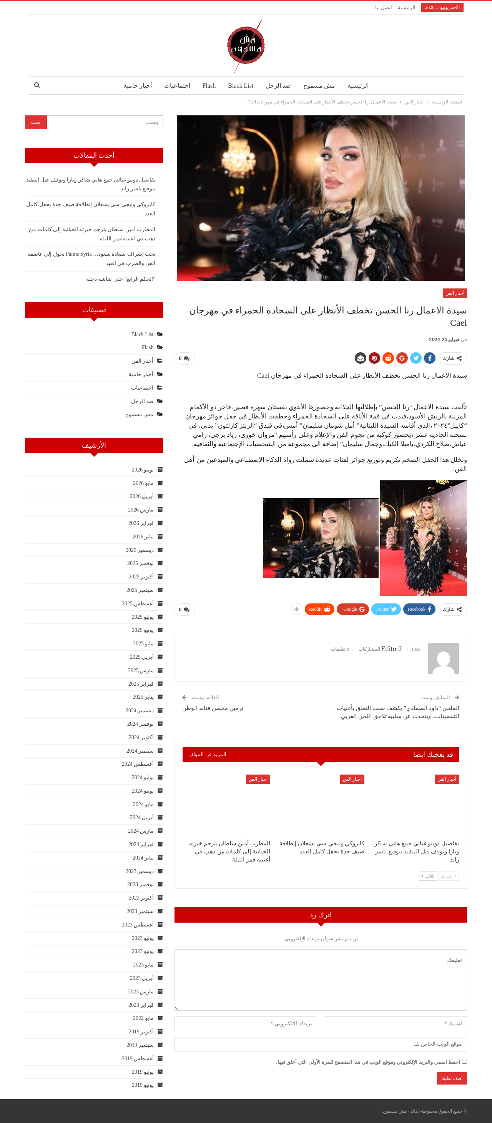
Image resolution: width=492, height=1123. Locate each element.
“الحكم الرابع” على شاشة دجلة (120, 279)
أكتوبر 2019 (141, 1032)
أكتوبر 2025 (141, 577)
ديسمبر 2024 (140, 710)
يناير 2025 (143, 697)
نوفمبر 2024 (140, 724)
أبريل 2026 (142, 496)
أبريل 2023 (142, 978)
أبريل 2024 (142, 817)
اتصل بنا (383, 7)
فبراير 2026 (141, 523)
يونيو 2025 (143, 630)
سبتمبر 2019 (140, 1045)
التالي (428, 876)
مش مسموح (322, 85)
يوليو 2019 (143, 1072)
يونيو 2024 (143, 791)
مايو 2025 (143, 643)
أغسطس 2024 (138, 764)
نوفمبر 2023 (140, 884)
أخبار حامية (134, 85)
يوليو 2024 (143, 777)
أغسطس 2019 (138, 1058)
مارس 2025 (141, 670)
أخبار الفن (454, 293)
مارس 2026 (141, 510)
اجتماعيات (174, 85)
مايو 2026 (143, 483)
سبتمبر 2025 (140, 590)
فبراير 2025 (141, 684)
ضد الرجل (280, 85)
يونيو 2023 (143, 951)
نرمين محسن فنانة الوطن (212, 708)
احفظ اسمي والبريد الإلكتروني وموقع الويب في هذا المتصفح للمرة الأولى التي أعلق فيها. (368, 1062)
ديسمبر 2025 (140, 550)
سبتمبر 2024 (140, 751)
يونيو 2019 (143, 1085)
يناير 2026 (143, 537)
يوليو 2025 (143, 617)
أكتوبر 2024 (141, 737)
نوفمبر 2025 (140, 563)
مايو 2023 (143, 965)
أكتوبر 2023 (141, 898)
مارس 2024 (141, 831)
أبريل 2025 (142, 657)
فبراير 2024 (141, 844)
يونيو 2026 (143, 470)
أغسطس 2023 (138, 925)
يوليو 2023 (143, 938)
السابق (448, 876)
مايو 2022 (143, 1018)
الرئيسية (407, 7)
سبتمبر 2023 (140, 911)
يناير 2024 (143, 858)
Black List (240, 85)
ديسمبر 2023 (140, 871)
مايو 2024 (143, 804)
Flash (207, 85)
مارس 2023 (141, 992)
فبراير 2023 (141, 1005)
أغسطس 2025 (138, 603)
